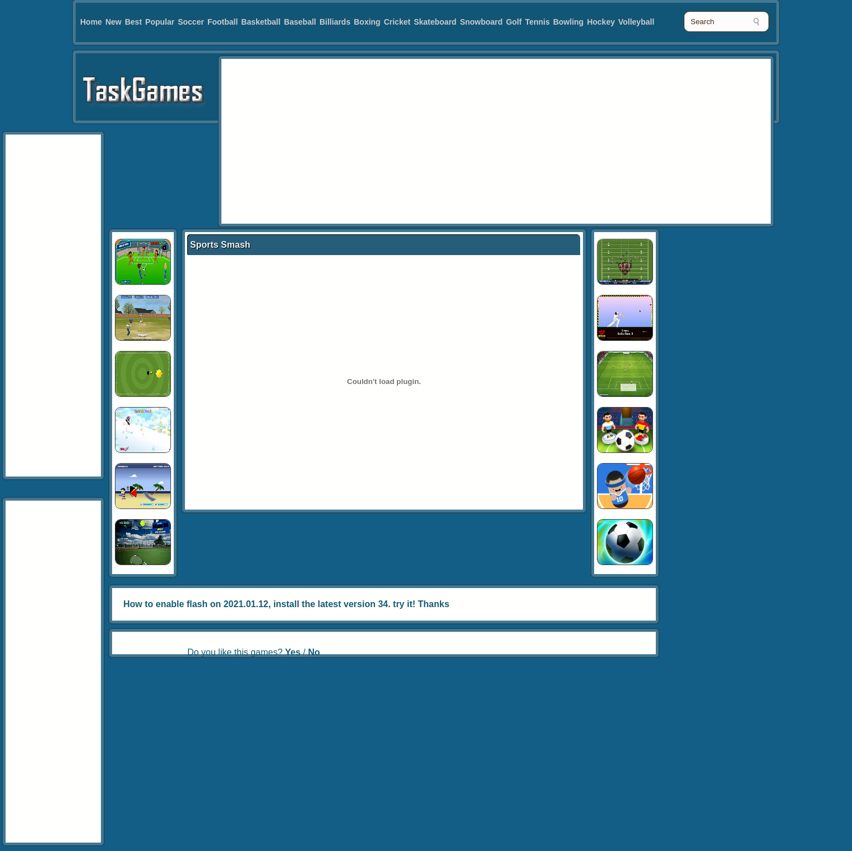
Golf (514, 21)
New (113, 21)
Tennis (537, 21)
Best (133, 21)
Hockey (601, 21)
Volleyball (636, 21)
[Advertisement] (427, 140)
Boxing (367, 21)
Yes (293, 652)
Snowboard (481, 21)
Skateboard (435, 21)
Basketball (260, 21)
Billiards (335, 21)
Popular (159, 21)
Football (222, 21)
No (314, 652)
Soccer (191, 21)
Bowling (568, 21)
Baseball (300, 21)
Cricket (397, 21)
